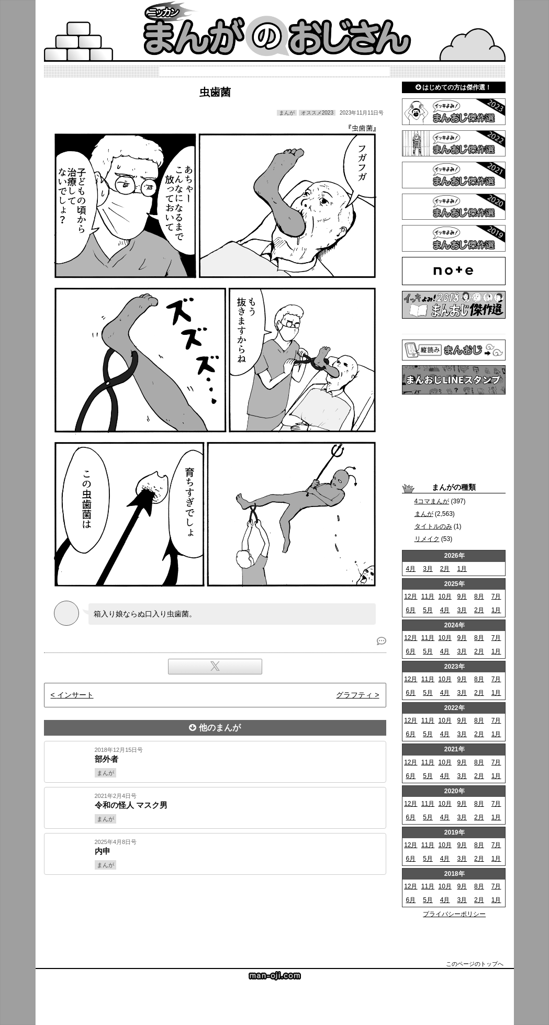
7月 (496, 596)
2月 (445, 568)
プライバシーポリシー (454, 914)
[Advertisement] (215, 910)
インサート (75, 695)
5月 (428, 610)
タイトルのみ (433, 526)
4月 (411, 568)
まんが (423, 513)
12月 (410, 596)
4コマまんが (432, 501)
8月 (479, 596)
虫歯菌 (215, 92)
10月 (444, 596)
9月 (462, 596)
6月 (411, 610)
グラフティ (354, 695)
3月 (428, 568)
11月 (427, 596)
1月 (462, 568)
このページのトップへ (474, 964)
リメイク (427, 539)
